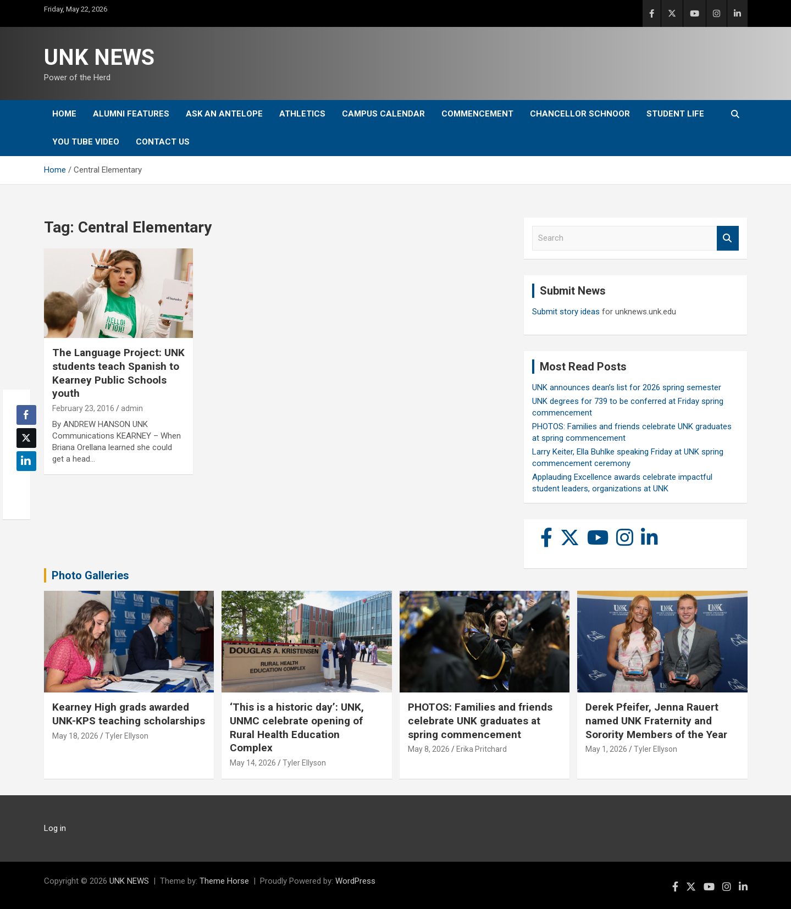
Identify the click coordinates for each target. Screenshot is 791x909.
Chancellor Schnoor (580, 114)
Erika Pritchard (481, 749)
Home (64, 114)
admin (132, 408)
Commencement (477, 114)
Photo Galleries (90, 575)
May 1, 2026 (606, 749)
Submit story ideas (566, 312)
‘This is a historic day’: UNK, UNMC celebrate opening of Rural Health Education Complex (297, 727)
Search (728, 238)
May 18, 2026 (75, 735)
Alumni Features (131, 114)
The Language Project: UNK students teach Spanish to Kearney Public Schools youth (118, 373)
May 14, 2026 (253, 762)
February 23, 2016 (83, 408)
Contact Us (163, 142)
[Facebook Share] (26, 415)
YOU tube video (85, 142)
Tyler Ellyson (126, 735)
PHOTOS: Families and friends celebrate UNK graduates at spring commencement (480, 720)
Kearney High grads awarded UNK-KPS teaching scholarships (128, 714)
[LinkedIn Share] (26, 461)
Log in (55, 828)
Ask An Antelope (224, 114)
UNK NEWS (99, 57)
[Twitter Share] (26, 438)
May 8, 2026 (429, 749)
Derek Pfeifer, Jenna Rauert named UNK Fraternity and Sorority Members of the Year (656, 720)
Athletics (302, 114)
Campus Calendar (383, 114)
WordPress (355, 881)
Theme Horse (224, 881)
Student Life (675, 114)
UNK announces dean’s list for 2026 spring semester (626, 387)
